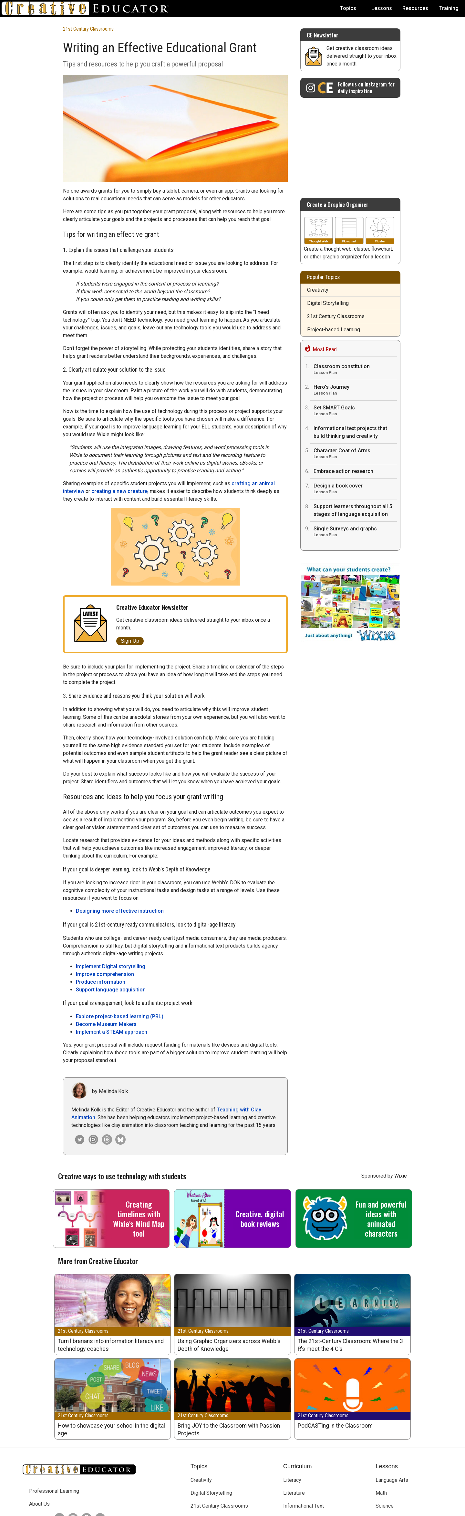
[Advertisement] (350, 144)
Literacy (292, 1408)
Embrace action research (343, 471)
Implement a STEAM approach (111, 960)
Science (385, 1434)
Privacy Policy (277, 1509)
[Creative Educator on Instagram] (91, 1067)
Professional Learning (54, 1419)
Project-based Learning (333, 329)
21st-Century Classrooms (203, 1259)
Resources (415, 8)
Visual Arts (388, 1459)
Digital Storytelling (328, 303)
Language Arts (392, 1408)
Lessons (381, 8)
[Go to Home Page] (88, 8)
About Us (39, 1432)
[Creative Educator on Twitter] (58, 1446)
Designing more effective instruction (120, 839)
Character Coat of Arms (355, 454)
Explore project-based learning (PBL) (119, 944)
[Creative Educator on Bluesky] (119, 1067)
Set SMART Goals (355, 411)
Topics (348, 8)
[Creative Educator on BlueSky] (98, 1446)
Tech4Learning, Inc (206, 1509)
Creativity (317, 290)
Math (381, 1421)
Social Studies (392, 1446)
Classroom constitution (355, 369)
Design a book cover (355, 489)
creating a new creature (119, 491)
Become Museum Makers (106, 952)
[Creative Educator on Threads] (105, 1067)
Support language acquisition (111, 917)
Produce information (100, 910)
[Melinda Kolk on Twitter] (78, 1067)
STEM (290, 1472)
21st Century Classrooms (88, 29)
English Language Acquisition (316, 1459)
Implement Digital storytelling (110, 894)
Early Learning (206, 1446)
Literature (294, 1421)
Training (449, 8)
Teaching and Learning (216, 1472)
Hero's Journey (355, 390)
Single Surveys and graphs (355, 532)
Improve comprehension (105, 902)
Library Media (298, 1446)
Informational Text (303, 1434)
